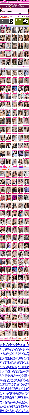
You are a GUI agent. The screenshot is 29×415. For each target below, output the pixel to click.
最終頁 (23, 167)
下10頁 (22, 167)
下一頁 (20, 167)
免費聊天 (10, 200)
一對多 (5, 132)
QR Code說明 (27, 17)
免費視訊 (5, 75)
